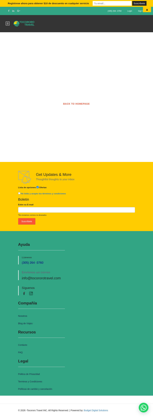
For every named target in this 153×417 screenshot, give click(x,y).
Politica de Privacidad (29, 374)
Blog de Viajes (25, 323)
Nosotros (22, 316)
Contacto (22, 345)
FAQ (20, 352)
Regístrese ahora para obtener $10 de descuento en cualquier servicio (48, 3)
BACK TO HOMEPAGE (76, 104)
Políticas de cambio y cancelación (35, 389)
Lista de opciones (27, 187)
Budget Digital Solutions (96, 410)
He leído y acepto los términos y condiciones (43, 193)
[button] (143, 407)
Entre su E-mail (26, 204)
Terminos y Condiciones (30, 381)
